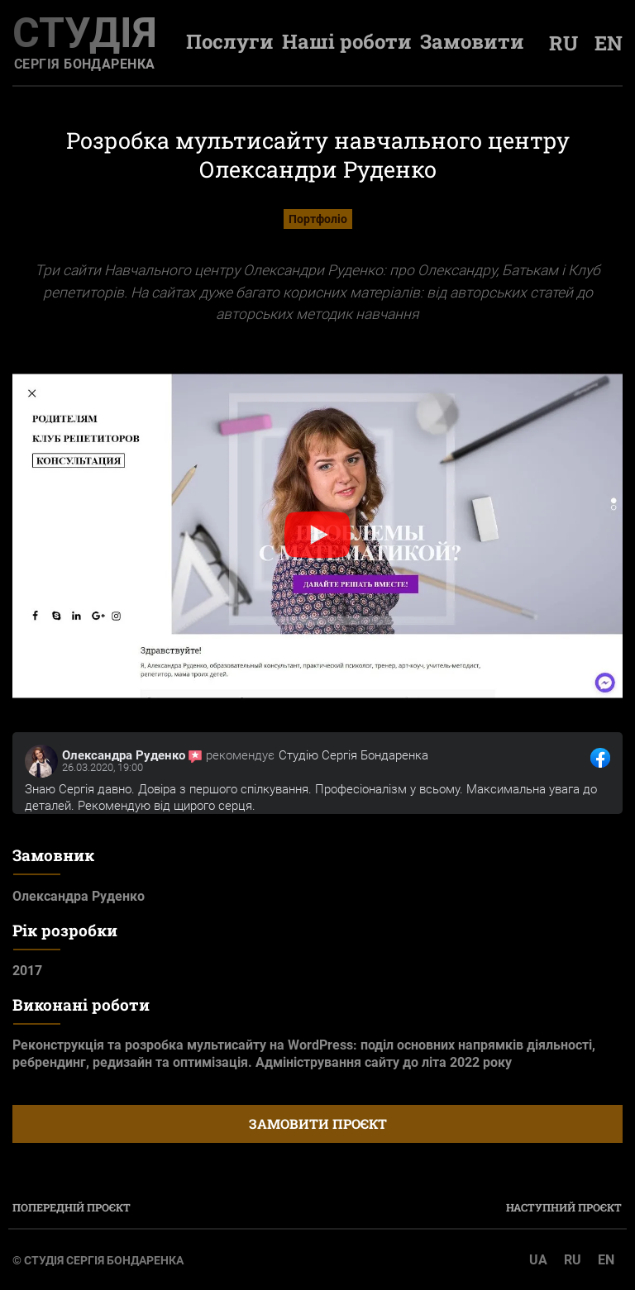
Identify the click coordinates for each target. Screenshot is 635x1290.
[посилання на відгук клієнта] (600, 758)
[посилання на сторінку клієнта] (41, 761)
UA (538, 1260)
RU (572, 1260)
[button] (317, 536)
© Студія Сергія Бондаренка (98, 1260)
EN (606, 1260)
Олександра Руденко (123, 755)
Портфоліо (318, 219)
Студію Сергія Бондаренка (353, 755)
